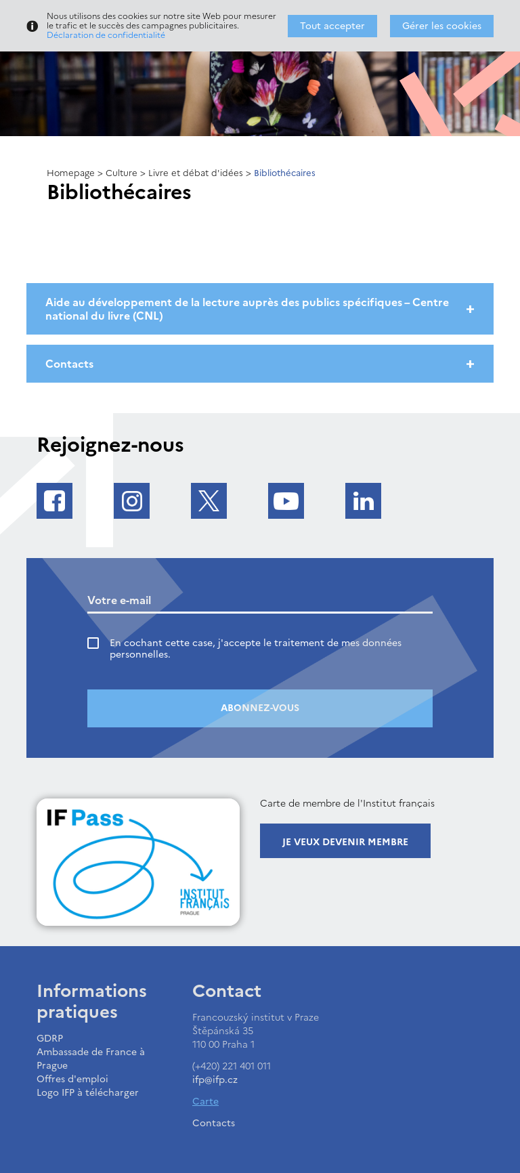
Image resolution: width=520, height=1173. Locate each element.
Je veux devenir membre (345, 842)
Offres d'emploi (72, 1079)
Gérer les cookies (441, 26)
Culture (121, 173)
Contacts (213, 1123)
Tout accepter (332, 26)
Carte (205, 1101)
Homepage (71, 173)
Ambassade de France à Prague (91, 1059)
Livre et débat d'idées (195, 173)
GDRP (50, 1038)
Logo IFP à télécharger (88, 1093)
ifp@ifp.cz (215, 1080)
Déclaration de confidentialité (106, 35)
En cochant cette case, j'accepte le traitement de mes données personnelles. (256, 648)
